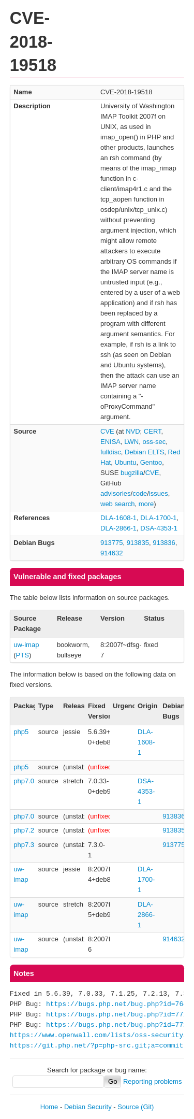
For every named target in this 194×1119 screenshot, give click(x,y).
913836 (164, 543)
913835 (138, 543)
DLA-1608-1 (118, 518)
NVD (133, 431)
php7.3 (23, 845)
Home (49, 1107)
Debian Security (88, 1107)
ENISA (110, 442)
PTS (22, 655)
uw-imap (26, 645)
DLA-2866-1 (118, 528)
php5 (20, 732)
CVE (107, 431)
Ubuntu (125, 462)
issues (158, 493)
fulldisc (110, 452)
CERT (152, 431)
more (146, 504)
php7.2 (23, 830)
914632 (111, 553)
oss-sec (154, 442)
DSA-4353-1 (158, 528)
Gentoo (151, 462)
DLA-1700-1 (158, 518)
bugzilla (132, 473)
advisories (115, 493)
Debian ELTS (144, 452)
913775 (111, 543)
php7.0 (23, 781)
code (139, 493)
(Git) (147, 1107)
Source (128, 1107)
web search (117, 504)
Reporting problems (152, 1081)
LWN (131, 442)
